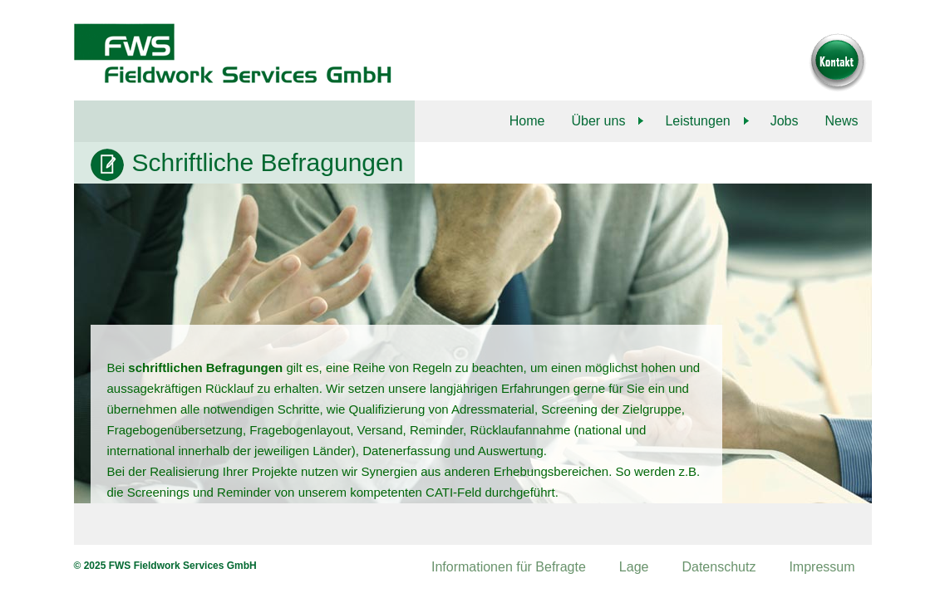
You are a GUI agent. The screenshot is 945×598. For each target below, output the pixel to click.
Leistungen (697, 121)
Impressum (821, 567)
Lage (634, 567)
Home (527, 121)
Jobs (784, 121)
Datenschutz (719, 567)
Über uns (598, 121)
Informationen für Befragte (508, 567)
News (841, 121)
